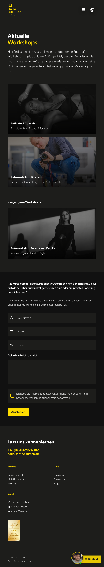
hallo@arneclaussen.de (23, 454)
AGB (56, 484)
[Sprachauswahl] (92, 10)
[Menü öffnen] (83, 10)
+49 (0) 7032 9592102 (23, 450)
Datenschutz (60, 479)
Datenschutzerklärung (29, 397)
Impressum (59, 475)
